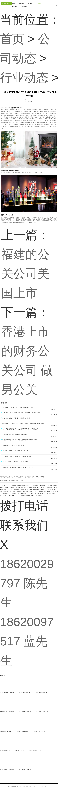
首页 (13, 3)
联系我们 (14, 6)
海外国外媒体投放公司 (6, 731)
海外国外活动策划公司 (42, 692)
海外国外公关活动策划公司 (7, 711)
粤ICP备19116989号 (36, 786)
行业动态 (24, 77)
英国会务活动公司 (19, 750)
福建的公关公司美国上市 (25, 273)
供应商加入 (24, 6)
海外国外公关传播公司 (25, 711)
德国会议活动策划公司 (35, 750)
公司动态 (38, 3)
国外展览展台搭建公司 (25, 769)
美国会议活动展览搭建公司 (7, 692)
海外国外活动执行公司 (42, 711)
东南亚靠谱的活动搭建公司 (7, 769)
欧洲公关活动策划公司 (25, 692)
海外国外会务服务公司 (40, 731)
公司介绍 (21, 3)
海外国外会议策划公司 (23, 731)
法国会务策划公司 (5, 750)
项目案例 (30, 3)
